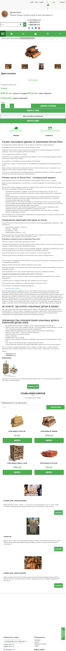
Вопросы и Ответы (40, 611)
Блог (36, 2)
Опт (36, 629)
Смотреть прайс (33, 121)
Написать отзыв (33, 386)
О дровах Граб (39, 501)
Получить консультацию (63, 633)
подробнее (26, 516)
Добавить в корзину (48, 106)
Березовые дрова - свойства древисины (15, 501)
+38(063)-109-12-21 (8, 612)
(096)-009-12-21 (34, 25)
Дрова (36, 619)
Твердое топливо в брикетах (44, 621)
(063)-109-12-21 (35, 22)
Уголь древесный (40, 625)
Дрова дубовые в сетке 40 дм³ (49, 463)
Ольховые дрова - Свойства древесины (15, 540)
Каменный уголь (40, 627)
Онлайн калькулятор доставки (13, 641)
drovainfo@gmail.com (9, 617)
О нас (31, 2)
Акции (41, 2)
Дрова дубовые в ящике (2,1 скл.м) (17, 463)
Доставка (37, 607)
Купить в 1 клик (33, 110)
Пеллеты (37, 623)
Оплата (37, 609)
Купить (17, 440)
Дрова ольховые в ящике (12, 288)
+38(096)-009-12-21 (8, 614)
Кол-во (3, 102)
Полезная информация (42, 631)
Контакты (62, 2)
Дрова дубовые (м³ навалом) (49, 431)
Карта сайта (39, 617)
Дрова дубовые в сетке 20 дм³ (17, 431)
